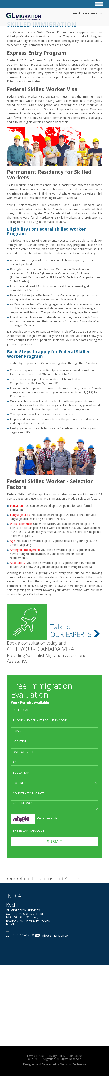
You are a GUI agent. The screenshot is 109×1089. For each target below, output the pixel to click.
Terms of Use (35, 1056)
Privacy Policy (56, 1056)
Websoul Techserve (73, 1064)
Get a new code (47, 818)
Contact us (75, 1056)
